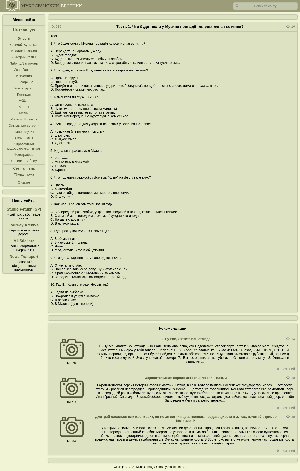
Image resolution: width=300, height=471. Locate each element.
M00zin (23, 101)
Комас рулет (23, 88)
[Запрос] (265, 6)
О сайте (24, 182)
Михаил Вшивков (24, 119)
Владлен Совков (24, 51)
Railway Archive (24, 225)
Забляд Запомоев (24, 63)
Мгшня (24, 107)
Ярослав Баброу (24, 161)
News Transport (24, 257)
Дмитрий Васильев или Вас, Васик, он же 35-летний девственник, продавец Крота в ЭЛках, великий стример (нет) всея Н (186, 418)
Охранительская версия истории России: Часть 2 (186, 378)
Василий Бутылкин (24, 45)
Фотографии (23, 155)
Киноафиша (24, 82)
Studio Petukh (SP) (24, 209)
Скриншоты (24, 138)
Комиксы (24, 94)
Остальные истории (23, 125)
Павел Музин (24, 132)
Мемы (23, 113)
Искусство (24, 76)
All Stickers (23, 241)
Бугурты (24, 38)
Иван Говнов (23, 69)
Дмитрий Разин (24, 57)
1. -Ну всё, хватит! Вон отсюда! (185, 339)
